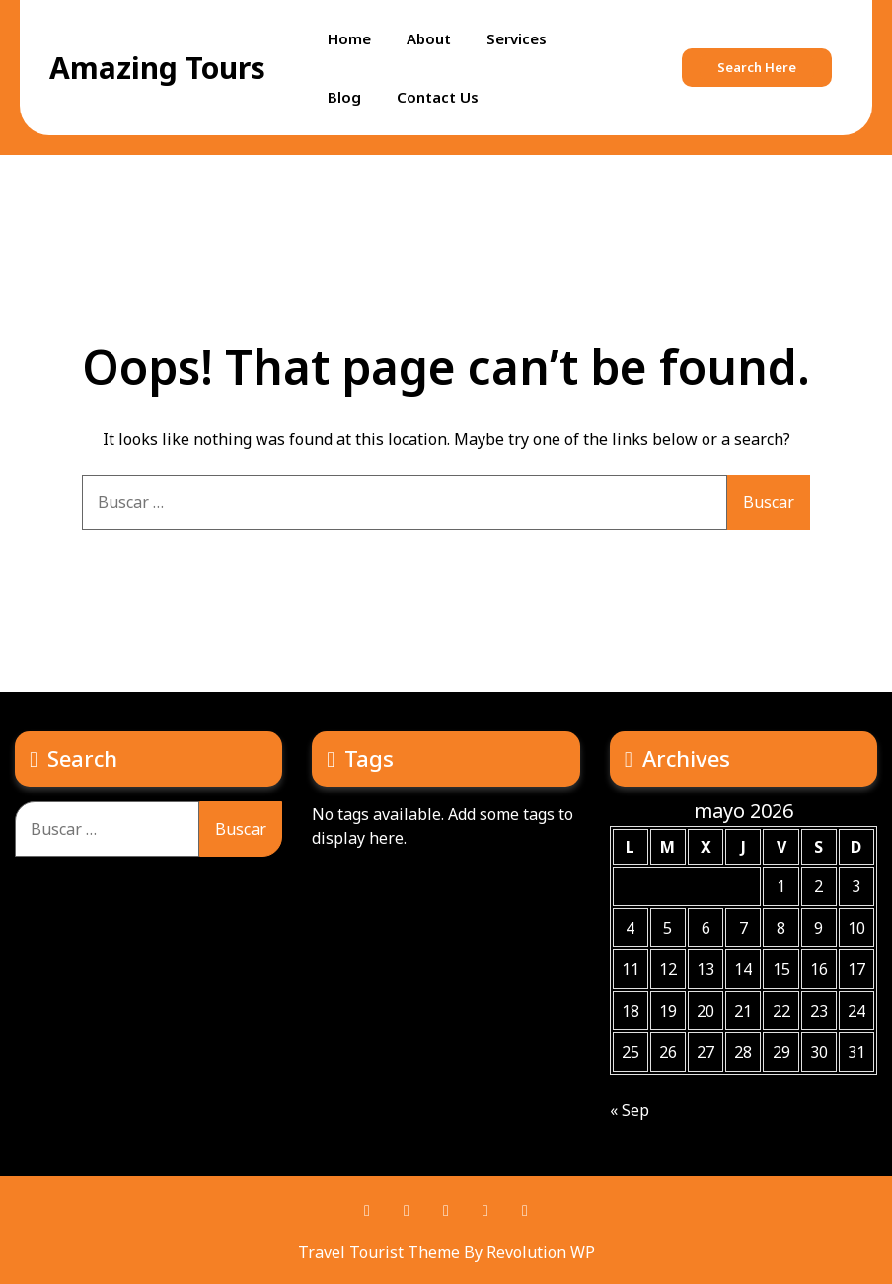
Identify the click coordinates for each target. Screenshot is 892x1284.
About (429, 38)
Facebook (367, 1211)
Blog (344, 97)
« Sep (629, 1110)
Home (349, 38)
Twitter (446, 1211)
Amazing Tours (157, 67)
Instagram (525, 1211)
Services (516, 38)
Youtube (485, 1211)
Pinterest (406, 1211)
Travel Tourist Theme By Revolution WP (446, 1252)
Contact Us (438, 97)
